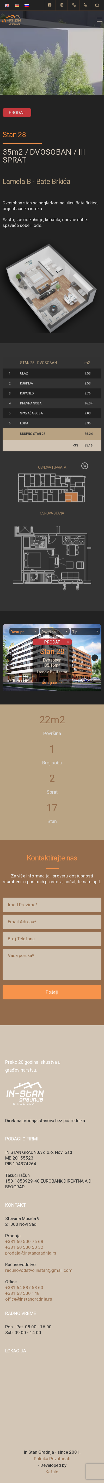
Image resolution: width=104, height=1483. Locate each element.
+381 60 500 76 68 (24, 1241)
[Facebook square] (50, 5)
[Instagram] (62, 5)
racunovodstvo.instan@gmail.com (38, 1270)
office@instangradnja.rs (28, 1299)
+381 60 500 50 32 (24, 1247)
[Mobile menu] (99, 20)
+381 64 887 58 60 (24, 1287)
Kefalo (52, 1471)
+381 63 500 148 (22, 1293)
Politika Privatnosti (52, 1458)
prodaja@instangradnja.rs (30, 1253)
